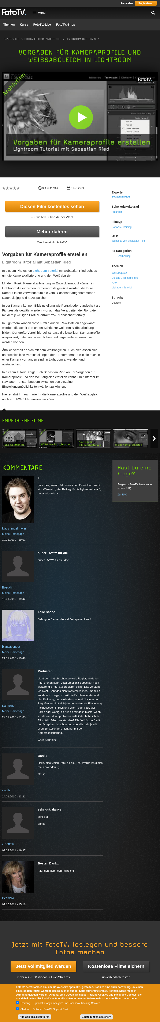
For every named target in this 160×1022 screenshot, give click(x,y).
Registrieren (145, 3)
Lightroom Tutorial (45, 270)
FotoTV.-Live (42, 24)
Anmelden (126, 3)
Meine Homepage (13, 533)
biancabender (11, 646)
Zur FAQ (122, 494)
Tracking (25, 1003)
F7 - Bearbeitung (121, 256)
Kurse (24, 24)
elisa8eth (8, 844)
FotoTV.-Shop (65, 24)
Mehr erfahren (52, 231)
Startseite (11, 39)
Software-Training (121, 227)
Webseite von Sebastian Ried (128, 240)
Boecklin (7, 587)
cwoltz (6, 790)
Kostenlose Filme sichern (116, 966)
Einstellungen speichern (96, 1016)
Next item (154, 438)
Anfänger (117, 211)
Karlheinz (8, 705)
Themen (9, 24)
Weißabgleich (119, 273)
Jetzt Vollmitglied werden (43, 966)
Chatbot (25, 1009)
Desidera (8, 898)
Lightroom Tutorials (81, 39)
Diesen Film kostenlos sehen (52, 206)
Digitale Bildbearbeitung (42, 39)
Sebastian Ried (121, 196)
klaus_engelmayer (14, 528)
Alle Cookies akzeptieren (34, 1016)
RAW (115, 282)
